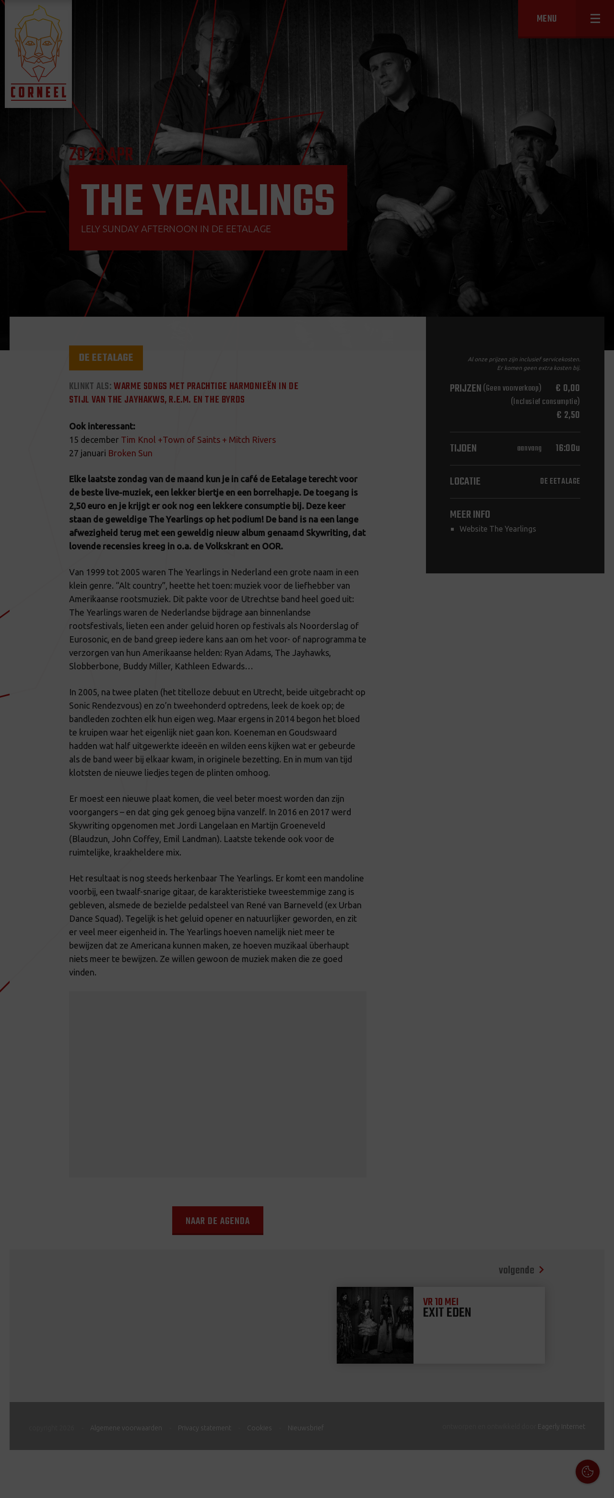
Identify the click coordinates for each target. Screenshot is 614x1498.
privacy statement (566, 1394)
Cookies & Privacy (497, 1368)
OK (599, 1483)
